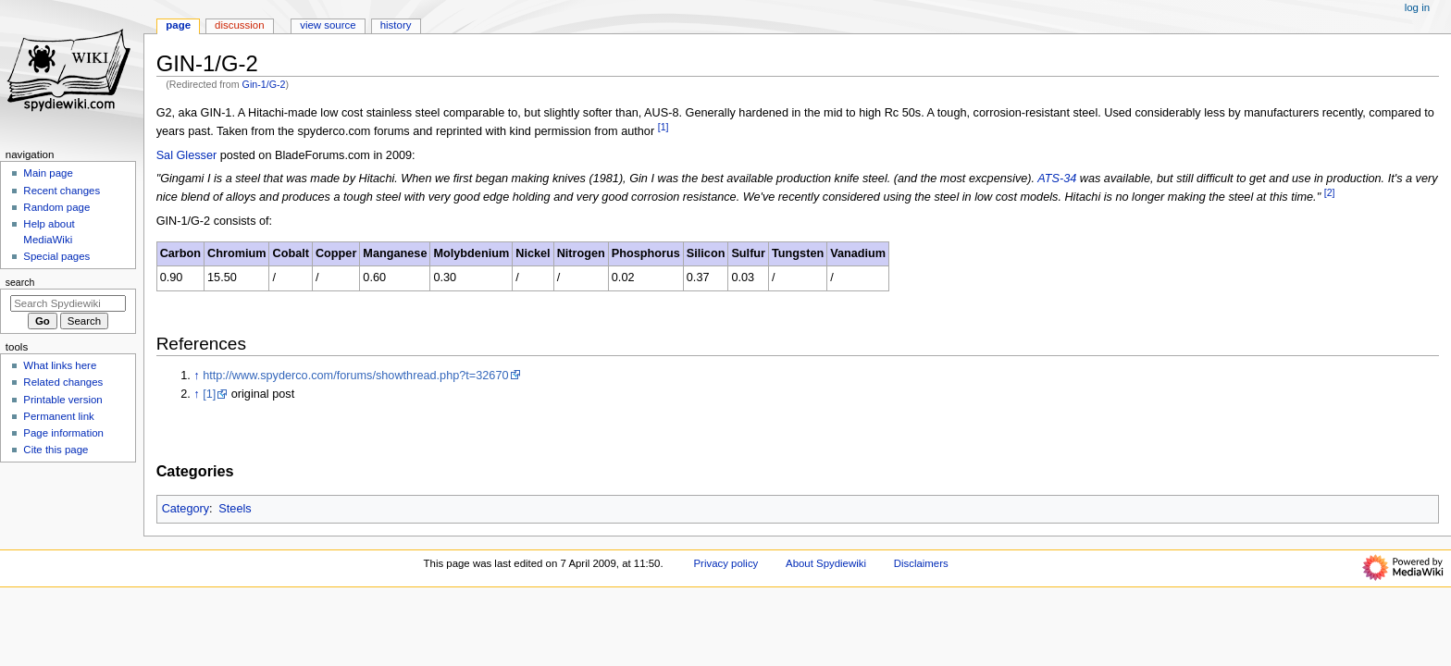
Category (185, 508)
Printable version (62, 399)
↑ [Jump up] (196, 375)
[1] (209, 394)
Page (178, 25)
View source (327, 25)
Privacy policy (726, 563)
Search (20, 282)
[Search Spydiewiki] (68, 303)
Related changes (63, 382)
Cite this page (55, 449)
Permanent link (58, 416)
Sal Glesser (186, 155)
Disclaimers (921, 563)
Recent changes (61, 190)
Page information (63, 432)
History (396, 25)
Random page (56, 207)
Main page (48, 173)
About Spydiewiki (826, 563)
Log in (1417, 7)
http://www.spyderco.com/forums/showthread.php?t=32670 (355, 375)
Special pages (56, 256)
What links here (59, 365)
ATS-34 (1056, 178)
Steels (234, 508)
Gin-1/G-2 (264, 84)
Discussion (239, 25)
